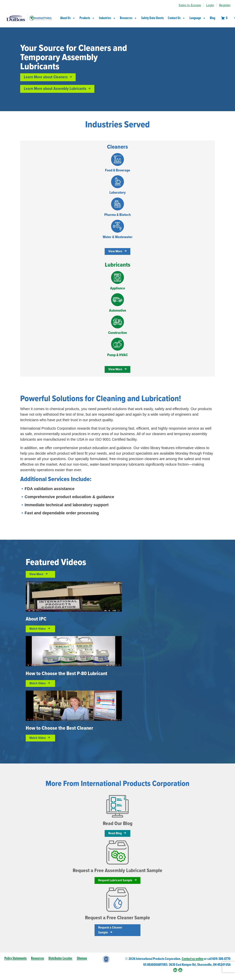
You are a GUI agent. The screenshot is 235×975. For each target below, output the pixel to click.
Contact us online (192, 958)
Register (225, 5)
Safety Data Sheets (152, 18)
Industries (107, 18)
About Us (67, 18)
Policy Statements (15, 958)
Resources (128, 18)
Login (210, 5)
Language (197, 18)
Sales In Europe (190, 5)
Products (87, 18)
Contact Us (176, 18)
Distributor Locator (60, 958)
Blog (212, 18)
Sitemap (82, 958)
